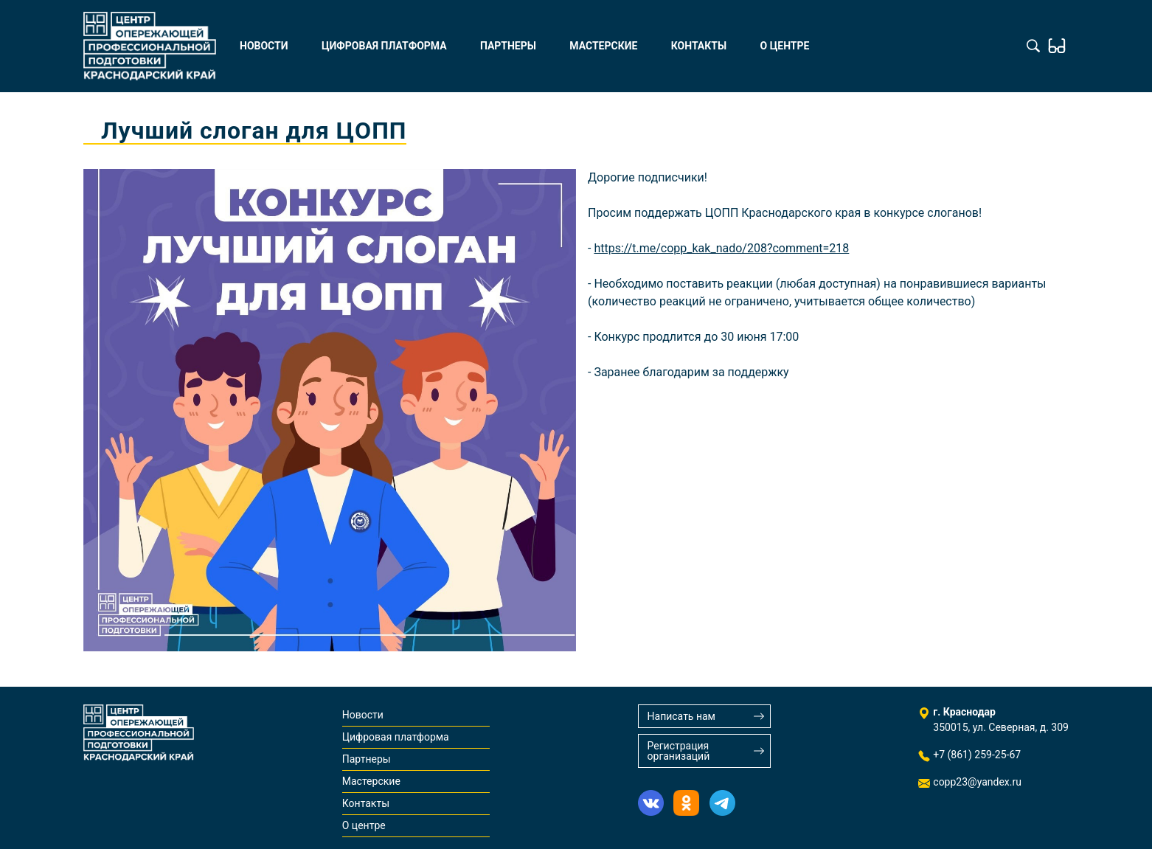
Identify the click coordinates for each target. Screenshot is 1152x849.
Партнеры (508, 46)
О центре (785, 46)
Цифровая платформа (384, 46)
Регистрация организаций (679, 751)
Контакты (698, 46)
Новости (264, 46)
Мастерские (603, 46)
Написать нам (681, 716)
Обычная (1057, 46)
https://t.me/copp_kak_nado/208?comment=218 (721, 248)
